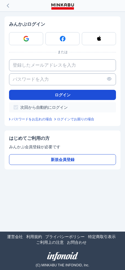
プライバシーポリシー (65, 236)
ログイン (63, 95)
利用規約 (34, 236)
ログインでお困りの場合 (75, 119)
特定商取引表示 (102, 236)
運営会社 (15, 236)
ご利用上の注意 (50, 242)
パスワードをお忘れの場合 (32, 119)
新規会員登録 (62, 159)
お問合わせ (77, 242)
